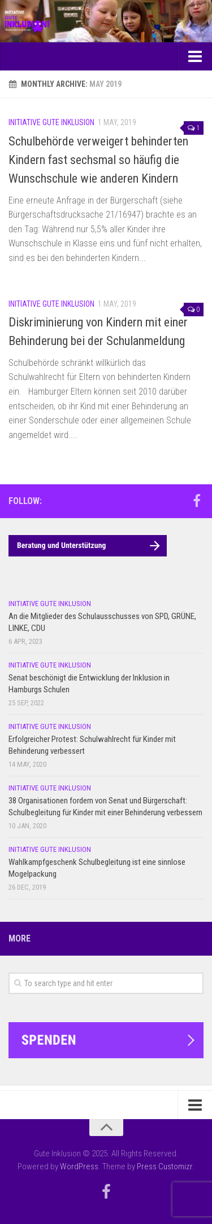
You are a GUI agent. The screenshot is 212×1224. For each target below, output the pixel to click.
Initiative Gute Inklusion (51, 122)
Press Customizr (164, 1166)
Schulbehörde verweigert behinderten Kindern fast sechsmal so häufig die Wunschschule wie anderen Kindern (98, 159)
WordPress (79, 1166)
